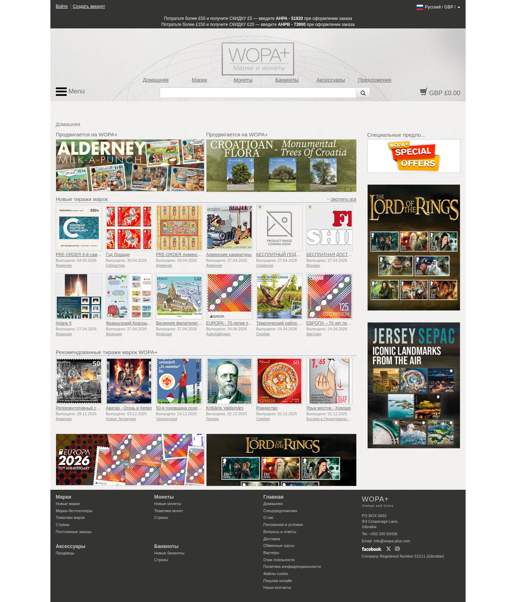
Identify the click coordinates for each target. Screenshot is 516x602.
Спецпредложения (280, 511)
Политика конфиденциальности (292, 566)
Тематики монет (168, 511)
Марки (199, 80)
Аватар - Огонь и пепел (129, 408)
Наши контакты (277, 587)
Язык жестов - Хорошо (328, 408)
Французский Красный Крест (134, 323)
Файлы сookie (275, 573)
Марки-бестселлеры (74, 511)
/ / (438, 7)
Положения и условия (283, 524)
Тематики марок (70, 517)
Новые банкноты (169, 553)
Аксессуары (331, 80)
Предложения (374, 80)
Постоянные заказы (74, 532)
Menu (70, 91)
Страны (63, 524)
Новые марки (68, 503)
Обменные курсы (278, 545)
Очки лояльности (279, 560)
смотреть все (343, 199)
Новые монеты (167, 503)
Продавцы (65, 553)
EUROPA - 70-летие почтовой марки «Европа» (252, 323)
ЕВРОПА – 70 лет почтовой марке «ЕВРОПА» (351, 323)
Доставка (271, 539)
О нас (268, 517)
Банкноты (287, 80)
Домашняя (155, 80)
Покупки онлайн (277, 581)
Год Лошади (118, 254)
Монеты (243, 80)
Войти (62, 6)
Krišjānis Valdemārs (224, 408)
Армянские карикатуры (229, 254)
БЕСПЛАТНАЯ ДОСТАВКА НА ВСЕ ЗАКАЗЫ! (350, 254)
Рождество (267, 408)
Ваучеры (271, 553)
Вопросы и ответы (279, 532)
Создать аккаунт (89, 6)
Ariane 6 (64, 323)
